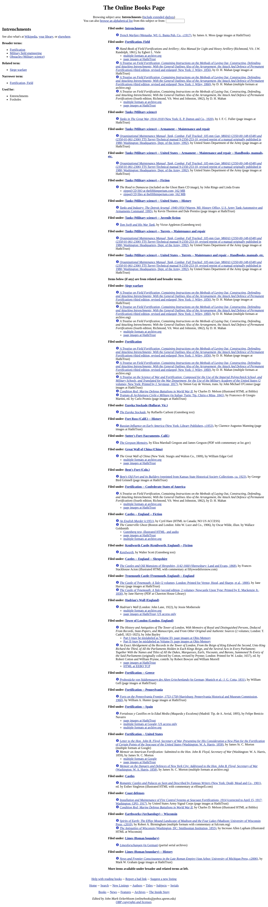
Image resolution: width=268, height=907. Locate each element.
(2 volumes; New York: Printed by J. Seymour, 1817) (189, 380)
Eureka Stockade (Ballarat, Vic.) (146, 405)
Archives (140, 892)
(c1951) (137, 521)
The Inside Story (159, 892)
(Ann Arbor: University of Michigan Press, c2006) (189, 858)
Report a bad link (136, 879)
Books (102, 892)
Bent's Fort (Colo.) (137, 469)
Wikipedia (30, 36)
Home (93, 885)
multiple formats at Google (140, 758)
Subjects (161, 885)
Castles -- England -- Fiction (143, 514)
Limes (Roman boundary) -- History (149, 851)
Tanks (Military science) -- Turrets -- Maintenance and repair (165, 231)
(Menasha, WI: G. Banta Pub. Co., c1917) (155, 35)
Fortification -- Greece (140, 672)
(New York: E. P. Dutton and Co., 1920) (167, 119)
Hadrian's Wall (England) (142, 600)
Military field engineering (26, 53)
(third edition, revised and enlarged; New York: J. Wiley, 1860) (190, 81)
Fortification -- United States (144, 734)
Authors (137, 885)
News (113, 892)
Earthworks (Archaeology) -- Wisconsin (151, 814)
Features (126, 892)
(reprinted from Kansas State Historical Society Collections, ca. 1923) (183, 476)
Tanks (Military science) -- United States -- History (158, 200)
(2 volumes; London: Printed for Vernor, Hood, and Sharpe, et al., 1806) (185, 582)
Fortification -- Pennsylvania (144, 689)
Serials (174, 885)
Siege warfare (18, 69)
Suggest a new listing (163, 879)
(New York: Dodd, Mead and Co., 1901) (190, 783)
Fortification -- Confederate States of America (155, 486)
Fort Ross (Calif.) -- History (143, 418)
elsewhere (64, 36)
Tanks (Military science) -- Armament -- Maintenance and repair (167, 129)
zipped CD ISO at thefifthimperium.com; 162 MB (154, 190)
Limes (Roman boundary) (142, 838)
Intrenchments (134, 28)
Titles (149, 885)
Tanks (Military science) (141, 112)
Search (104, 885)
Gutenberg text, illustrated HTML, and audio (151, 531)
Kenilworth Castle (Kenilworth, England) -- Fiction (159, 545)
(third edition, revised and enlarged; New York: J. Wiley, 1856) (190, 66)
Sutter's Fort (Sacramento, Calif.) (147, 435)
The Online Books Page (134, 7)
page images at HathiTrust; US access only (149, 614)
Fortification (17, 49)
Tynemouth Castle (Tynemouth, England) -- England (159, 575)
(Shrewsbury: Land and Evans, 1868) (178, 565)
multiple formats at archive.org (142, 55)
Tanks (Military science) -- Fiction (147, 180)
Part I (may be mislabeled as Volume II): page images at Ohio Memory (167, 638)
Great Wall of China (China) (144, 449)
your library (46, 36)
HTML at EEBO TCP (136, 666)
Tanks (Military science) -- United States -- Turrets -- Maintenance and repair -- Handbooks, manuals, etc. (194, 255)
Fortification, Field (21, 83)
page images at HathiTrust (139, 59)
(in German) (139, 845)
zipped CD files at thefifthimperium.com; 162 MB (154, 194)
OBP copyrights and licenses (133, 902)
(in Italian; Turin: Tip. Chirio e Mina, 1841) (172, 395)
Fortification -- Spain (139, 706)
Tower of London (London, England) (149, 620)
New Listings (120, 885)
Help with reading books (106, 879)
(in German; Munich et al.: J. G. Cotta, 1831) (182, 679)
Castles (130, 776)
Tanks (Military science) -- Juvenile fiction (153, 217)
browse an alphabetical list (116, 20)
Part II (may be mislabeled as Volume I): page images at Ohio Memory (167, 641)
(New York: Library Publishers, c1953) (166, 425)
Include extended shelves (158, 17)
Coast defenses (134, 793)
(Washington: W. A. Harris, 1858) (190, 742)
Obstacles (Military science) (27, 56)
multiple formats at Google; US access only (150, 724)
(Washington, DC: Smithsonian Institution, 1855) (168, 828)
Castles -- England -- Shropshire (146, 558)
